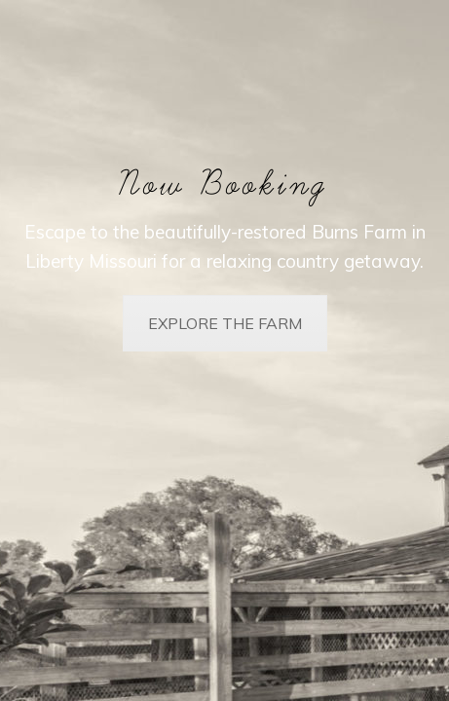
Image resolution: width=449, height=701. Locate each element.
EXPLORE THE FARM (225, 323)
